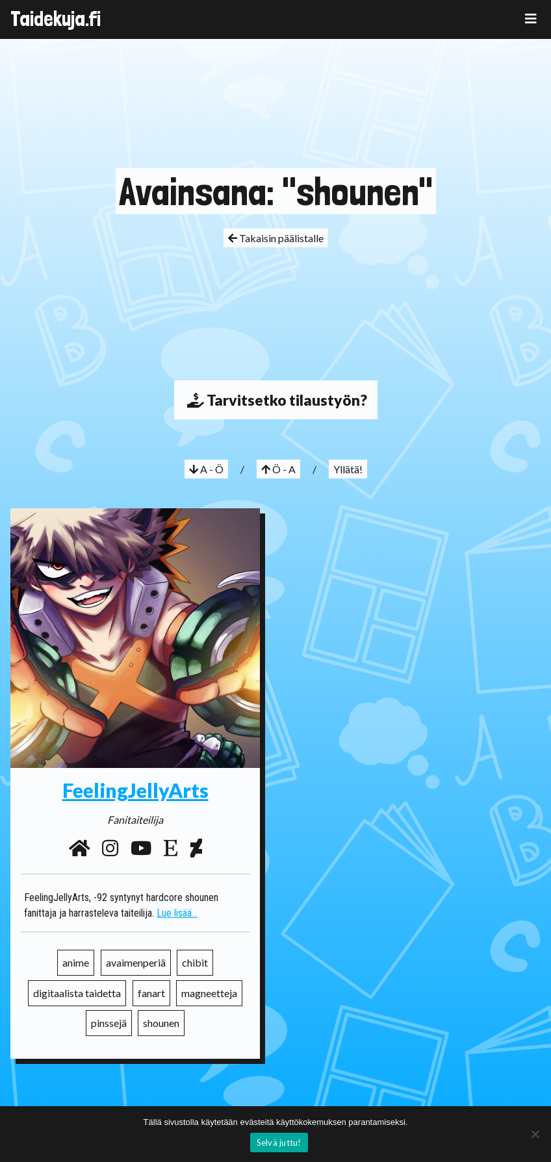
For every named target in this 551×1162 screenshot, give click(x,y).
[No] (534, 1134)
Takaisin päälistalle (276, 238)
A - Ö (206, 469)
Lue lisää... (177, 913)
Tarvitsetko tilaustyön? (276, 400)
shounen (161, 1023)
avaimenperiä (136, 962)
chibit (195, 962)
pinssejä (109, 1023)
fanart (151, 993)
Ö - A (278, 469)
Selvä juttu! (279, 1142)
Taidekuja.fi (55, 18)
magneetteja (209, 993)
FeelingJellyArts (135, 790)
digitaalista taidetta (77, 993)
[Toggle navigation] (531, 18)
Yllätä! (348, 469)
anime (75, 962)
